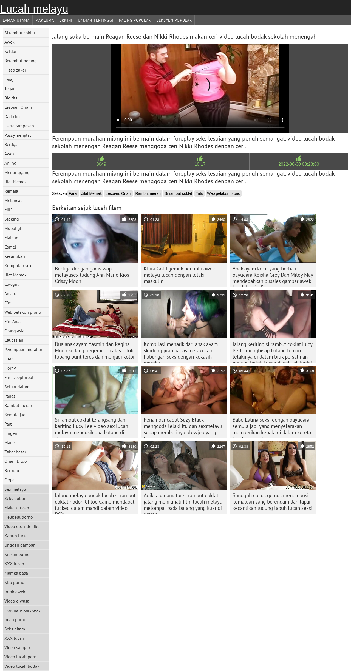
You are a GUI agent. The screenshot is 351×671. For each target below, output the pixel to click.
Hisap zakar (15, 70)
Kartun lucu (15, 535)
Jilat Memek (15, 181)
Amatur (11, 293)
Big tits (10, 98)
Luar (8, 358)
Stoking (11, 219)
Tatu (199, 193)
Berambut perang (20, 60)
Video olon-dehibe (21, 526)
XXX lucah (14, 563)
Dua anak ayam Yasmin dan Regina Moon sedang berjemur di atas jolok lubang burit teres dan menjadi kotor (95, 350)
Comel (10, 247)
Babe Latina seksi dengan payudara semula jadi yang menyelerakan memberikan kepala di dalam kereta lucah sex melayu (272, 427)
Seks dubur (15, 498)
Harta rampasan (19, 126)
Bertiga (11, 144)
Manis (10, 442)
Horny (10, 368)
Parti (8, 424)
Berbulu (11, 470)
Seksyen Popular (174, 20)
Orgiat (10, 479)
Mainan (11, 237)
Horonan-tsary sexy (22, 610)
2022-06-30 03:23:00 (298, 164)
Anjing (10, 163)
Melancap (13, 200)
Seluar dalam (16, 386)
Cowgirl (11, 284)
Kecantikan (14, 256)
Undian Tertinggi (95, 20)
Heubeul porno (18, 517)
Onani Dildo (15, 461)
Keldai (10, 51)
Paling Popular (135, 20)
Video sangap (17, 647)
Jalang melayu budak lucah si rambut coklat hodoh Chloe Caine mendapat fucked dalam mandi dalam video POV (95, 503)
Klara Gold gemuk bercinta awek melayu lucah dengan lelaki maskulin (179, 274)
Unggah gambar (19, 545)
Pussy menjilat (17, 135)
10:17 (199, 164)
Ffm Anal (12, 321)
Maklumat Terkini (53, 20)
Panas (9, 396)
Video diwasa (16, 601)
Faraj (8, 79)
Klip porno (14, 582)
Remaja (11, 191)
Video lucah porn (20, 656)
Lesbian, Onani (18, 107)
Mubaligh (13, 228)
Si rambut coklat (19, 32)
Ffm (8, 302)
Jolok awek (14, 591)
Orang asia (14, 330)
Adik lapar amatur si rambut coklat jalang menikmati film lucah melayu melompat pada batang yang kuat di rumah (183, 503)
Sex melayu (15, 489)
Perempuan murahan (23, 349)
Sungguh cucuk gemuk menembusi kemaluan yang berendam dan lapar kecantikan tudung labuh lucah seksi (272, 501)
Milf (8, 209)
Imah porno (15, 619)
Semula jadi (15, 414)
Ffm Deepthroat (18, 377)
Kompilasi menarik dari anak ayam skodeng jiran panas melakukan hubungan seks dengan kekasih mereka (181, 352)
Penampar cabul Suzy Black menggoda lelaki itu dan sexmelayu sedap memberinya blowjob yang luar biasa (183, 427)
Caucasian (13, 340)
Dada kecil (14, 116)
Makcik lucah (16, 507)
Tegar (9, 88)
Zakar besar (15, 452)
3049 (101, 164)
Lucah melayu (34, 9)
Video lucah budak (21, 666)
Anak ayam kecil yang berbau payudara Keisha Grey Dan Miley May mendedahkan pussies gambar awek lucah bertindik (273, 276)
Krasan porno (17, 554)
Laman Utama (16, 20)
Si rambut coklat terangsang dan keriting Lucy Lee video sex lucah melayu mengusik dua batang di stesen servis (91, 427)
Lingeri (10, 433)
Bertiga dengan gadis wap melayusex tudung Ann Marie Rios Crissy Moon (92, 274)
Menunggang (17, 172)
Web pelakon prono (22, 312)
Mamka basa (16, 573)
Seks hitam (14, 629)
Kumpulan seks (18, 265)
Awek (9, 42)
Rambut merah (18, 405)
